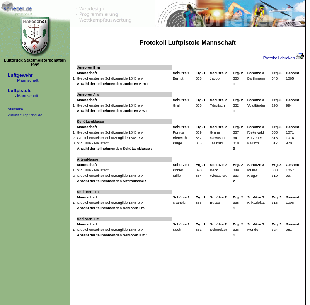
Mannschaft (27, 80)
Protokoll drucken (283, 58)
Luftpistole (19, 90)
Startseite (15, 109)
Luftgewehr (20, 75)
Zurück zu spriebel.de (25, 115)
